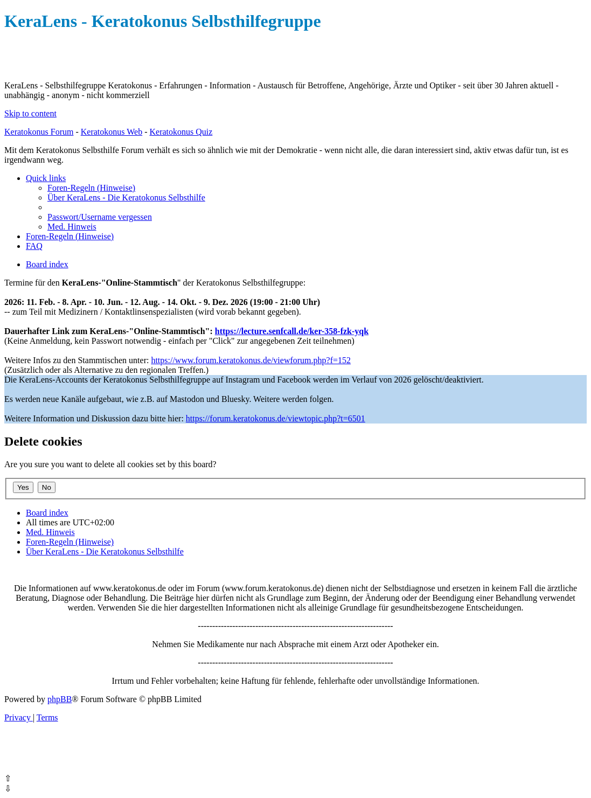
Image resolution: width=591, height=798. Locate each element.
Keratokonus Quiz (180, 131)
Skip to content (30, 113)
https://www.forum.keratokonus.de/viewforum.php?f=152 (251, 360)
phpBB (59, 699)
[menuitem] (91, 187)
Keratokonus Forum (38, 131)
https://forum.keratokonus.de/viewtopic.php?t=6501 (275, 418)
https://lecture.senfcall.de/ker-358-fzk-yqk (291, 331)
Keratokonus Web (111, 131)
